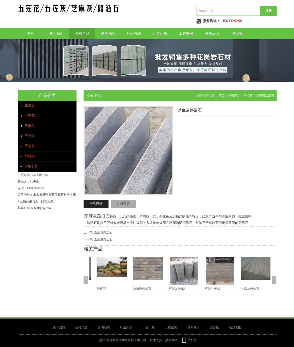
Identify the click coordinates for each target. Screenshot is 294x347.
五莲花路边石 (103, 232)
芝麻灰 (30, 126)
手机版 (192, 340)
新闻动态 (108, 33)
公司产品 (82, 33)
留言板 (237, 33)
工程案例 (186, 33)
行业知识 (134, 33)
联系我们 (212, 33)
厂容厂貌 (160, 33)
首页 (30, 33)
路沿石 (30, 105)
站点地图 (235, 327)
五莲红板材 (243, 289)
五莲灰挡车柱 (208, 289)
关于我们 (56, 33)
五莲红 (30, 136)
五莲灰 (30, 146)
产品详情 (96, 204)
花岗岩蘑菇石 (172, 289)
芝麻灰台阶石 (100, 289)
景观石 (132, 289)
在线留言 (123, 204)
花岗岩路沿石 (265, 95)
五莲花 (30, 115)
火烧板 (30, 156)
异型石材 (31, 166)
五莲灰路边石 (103, 239)
